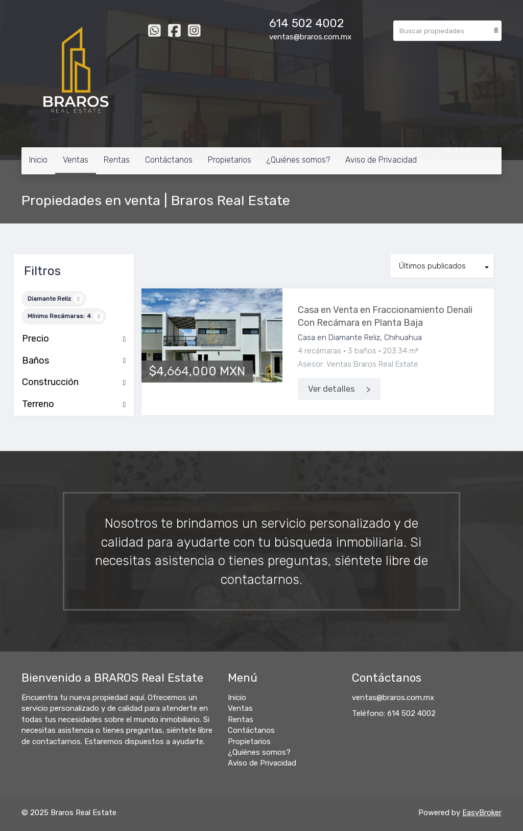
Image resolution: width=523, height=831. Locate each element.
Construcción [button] (74, 382)
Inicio (38, 160)
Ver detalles (331, 389)
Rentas (117, 160)
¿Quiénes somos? (298, 160)
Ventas (75, 160)
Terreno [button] (74, 404)
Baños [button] (74, 361)
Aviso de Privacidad (381, 160)
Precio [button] (74, 339)
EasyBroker (482, 812)
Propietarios (229, 160)
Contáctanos (169, 160)
